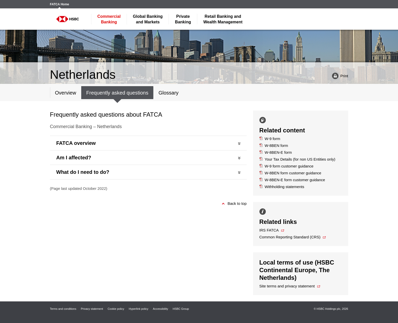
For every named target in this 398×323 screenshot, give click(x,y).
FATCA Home (59, 4)
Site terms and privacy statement (287, 286)
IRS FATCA (269, 230)
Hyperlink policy (138, 308)
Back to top (236, 203)
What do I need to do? (82, 172)
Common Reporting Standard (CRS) (290, 237)
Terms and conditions (63, 308)
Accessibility (160, 308)
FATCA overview (76, 143)
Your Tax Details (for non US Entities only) (297, 159)
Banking (109, 19)
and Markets (148, 19)
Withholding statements (281, 186)
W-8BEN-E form (275, 152)
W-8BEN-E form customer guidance (292, 180)
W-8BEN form (273, 145)
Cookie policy (116, 308)
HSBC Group (181, 308)
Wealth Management (222, 19)
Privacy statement (92, 308)
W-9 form (269, 138)
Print (338, 75)
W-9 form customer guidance (286, 166)
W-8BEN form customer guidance (290, 173)
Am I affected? (73, 157)
